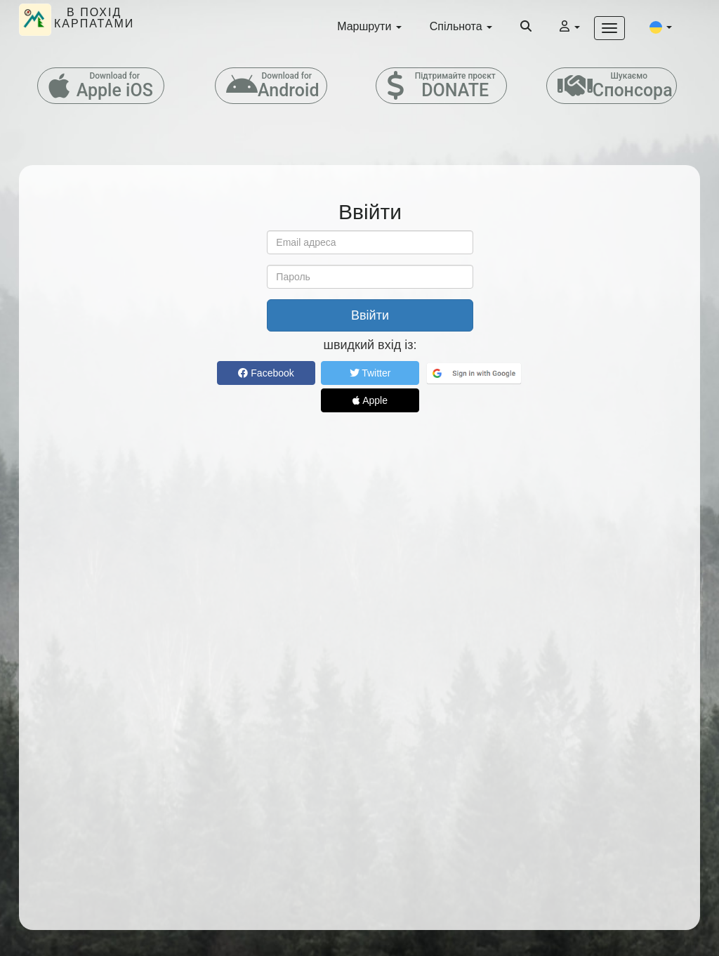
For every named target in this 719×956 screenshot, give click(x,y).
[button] (660, 27)
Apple (370, 400)
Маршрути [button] (369, 26)
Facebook (265, 373)
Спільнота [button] (461, 26)
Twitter (370, 373)
